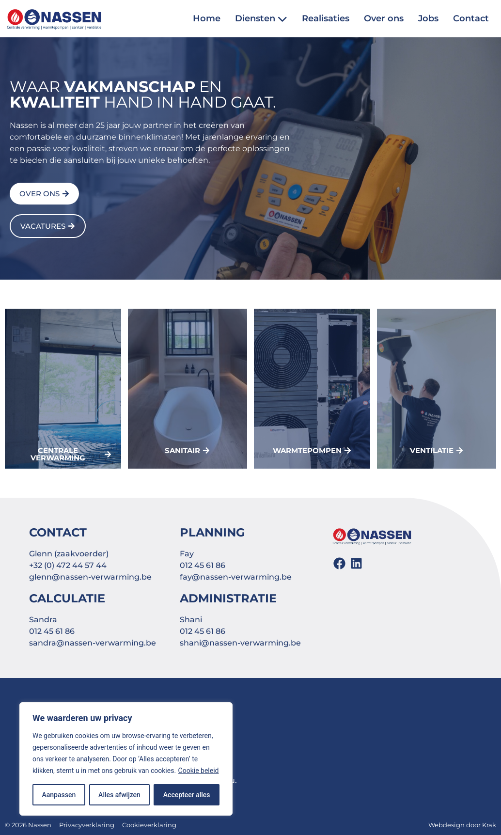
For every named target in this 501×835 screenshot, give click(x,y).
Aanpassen (59, 795)
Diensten (261, 18)
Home (206, 18)
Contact (471, 18)
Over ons (384, 18)
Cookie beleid (198, 770)
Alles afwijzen (119, 795)
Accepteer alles (186, 795)
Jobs (428, 18)
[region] (126, 759)
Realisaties (325, 18)
